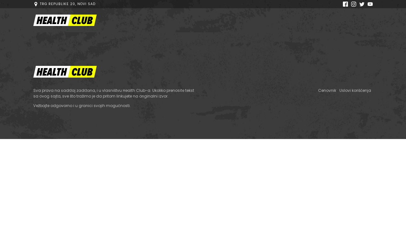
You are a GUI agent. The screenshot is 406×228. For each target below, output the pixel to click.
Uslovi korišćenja (355, 90)
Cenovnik (327, 90)
